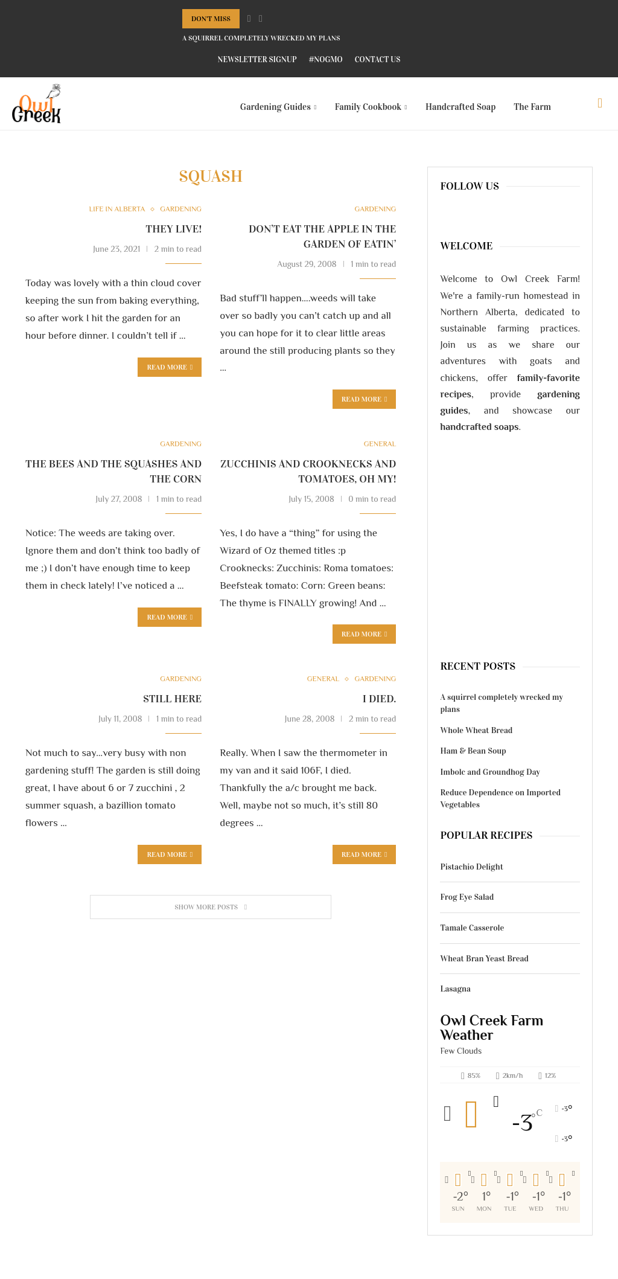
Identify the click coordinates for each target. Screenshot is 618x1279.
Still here (172, 707)
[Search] (600, 106)
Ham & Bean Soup (473, 758)
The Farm (532, 106)
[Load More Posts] (210, 915)
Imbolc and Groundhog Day (490, 779)
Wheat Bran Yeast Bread (484, 966)
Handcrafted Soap (460, 106)
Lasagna (455, 996)
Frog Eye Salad (467, 905)
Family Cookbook (368, 106)
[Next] (261, 18)
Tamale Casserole (472, 935)
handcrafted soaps (479, 434)
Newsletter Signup (257, 60)
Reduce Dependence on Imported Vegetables (500, 806)
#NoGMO (326, 60)
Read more (170, 625)
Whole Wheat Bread (476, 737)
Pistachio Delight (471, 874)
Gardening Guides (275, 106)
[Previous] (249, 18)
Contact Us (378, 60)
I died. (380, 707)
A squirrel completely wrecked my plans (261, 38)
